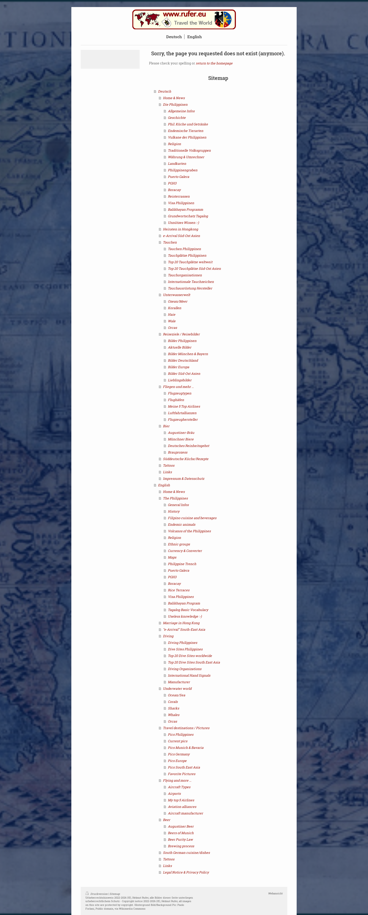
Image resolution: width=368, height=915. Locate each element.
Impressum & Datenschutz (183, 478)
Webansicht (275, 893)
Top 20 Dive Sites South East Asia (194, 662)
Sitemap (114, 894)
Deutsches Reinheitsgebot (188, 445)
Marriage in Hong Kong (181, 623)
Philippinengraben (182, 170)
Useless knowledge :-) (185, 616)
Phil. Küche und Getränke (188, 124)
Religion (174, 144)
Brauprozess (177, 452)
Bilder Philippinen (182, 340)
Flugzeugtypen (179, 393)
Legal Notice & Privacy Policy (186, 872)
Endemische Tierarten (185, 130)
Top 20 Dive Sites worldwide (190, 655)
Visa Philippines (181, 596)
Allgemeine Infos (181, 111)
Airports (174, 793)
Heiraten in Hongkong (180, 229)
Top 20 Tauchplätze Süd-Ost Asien (194, 268)
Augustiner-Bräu (181, 432)
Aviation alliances (182, 806)
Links (167, 472)
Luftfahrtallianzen (182, 413)
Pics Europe (177, 760)
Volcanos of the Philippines (189, 531)
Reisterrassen (179, 196)
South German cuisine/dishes (186, 852)
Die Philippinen (175, 104)
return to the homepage (214, 63)
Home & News (174, 98)
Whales (173, 714)
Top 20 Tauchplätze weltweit (190, 262)
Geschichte (177, 117)
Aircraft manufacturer (185, 813)
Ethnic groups (179, 544)
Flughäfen (176, 400)
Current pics (177, 741)
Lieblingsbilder (180, 380)
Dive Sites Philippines (185, 649)
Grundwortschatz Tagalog (188, 216)
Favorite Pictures (181, 774)
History (174, 511)
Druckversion (96, 894)
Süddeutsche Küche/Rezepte (185, 459)
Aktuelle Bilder (179, 347)
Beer (166, 820)
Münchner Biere (181, 439)
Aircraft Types (179, 787)
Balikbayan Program (184, 603)
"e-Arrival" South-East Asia (184, 629)
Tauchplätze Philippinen (187, 255)
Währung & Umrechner (186, 157)
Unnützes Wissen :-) (183, 222)
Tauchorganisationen (185, 275)
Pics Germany (179, 754)
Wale (172, 321)
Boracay (174, 190)
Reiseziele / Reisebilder (181, 334)
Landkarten (177, 163)
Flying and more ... (177, 780)
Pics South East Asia (184, 767)
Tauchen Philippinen (184, 249)
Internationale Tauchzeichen (191, 281)
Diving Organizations (184, 669)
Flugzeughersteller (183, 419)
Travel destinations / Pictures (186, 728)
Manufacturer (179, 682)
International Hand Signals (189, 675)
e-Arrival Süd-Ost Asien (181, 235)
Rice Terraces (178, 590)
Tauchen (170, 242)
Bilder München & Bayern (188, 354)
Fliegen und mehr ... (178, 386)
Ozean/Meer (177, 301)
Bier (166, 426)
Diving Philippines (182, 642)
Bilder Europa (178, 367)
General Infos (178, 504)
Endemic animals (181, 524)
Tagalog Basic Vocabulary (188, 610)
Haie (171, 314)
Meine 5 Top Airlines (184, 406)
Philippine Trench (182, 564)
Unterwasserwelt (176, 294)
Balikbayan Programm (185, 209)
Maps (172, 557)
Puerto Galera (178, 176)
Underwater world (177, 688)
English (164, 485)
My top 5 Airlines (181, 800)
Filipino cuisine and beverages (192, 518)
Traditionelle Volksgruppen (189, 150)
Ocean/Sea (176, 695)
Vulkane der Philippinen (187, 137)
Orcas (172, 327)
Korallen (174, 308)
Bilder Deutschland (183, 360)
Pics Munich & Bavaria (185, 747)
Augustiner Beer (181, 826)
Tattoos (168, 465)
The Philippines (175, 498)
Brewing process (181, 846)
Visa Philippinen (181, 203)
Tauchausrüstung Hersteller (190, 288)
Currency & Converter (185, 550)
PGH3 (172, 183)
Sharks (173, 708)
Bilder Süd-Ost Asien (184, 373)
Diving (168, 636)
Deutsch (164, 91)
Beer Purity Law (180, 839)
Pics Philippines (180, 734)
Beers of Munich (181, 833)
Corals (173, 701)
